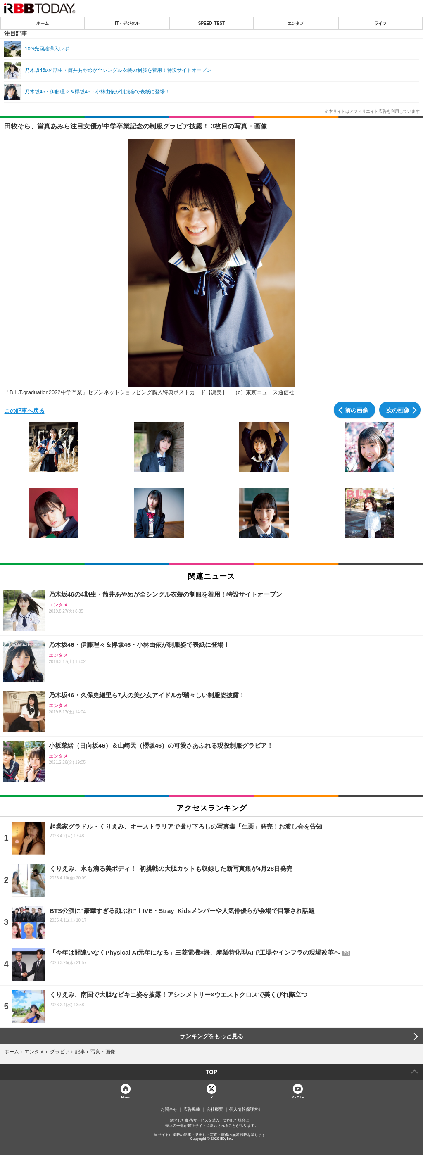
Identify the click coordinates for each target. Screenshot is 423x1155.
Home (125, 1097)
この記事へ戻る (24, 410)
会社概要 (215, 1109)
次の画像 (397, 410)
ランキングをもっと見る (211, 1036)
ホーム (42, 23)
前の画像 (356, 410)
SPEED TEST (211, 23)
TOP (212, 1072)
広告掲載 (191, 1109)
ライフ (380, 23)
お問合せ (169, 1109)
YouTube (298, 1097)
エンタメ (296, 23)
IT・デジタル (127, 23)
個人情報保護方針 (245, 1109)
